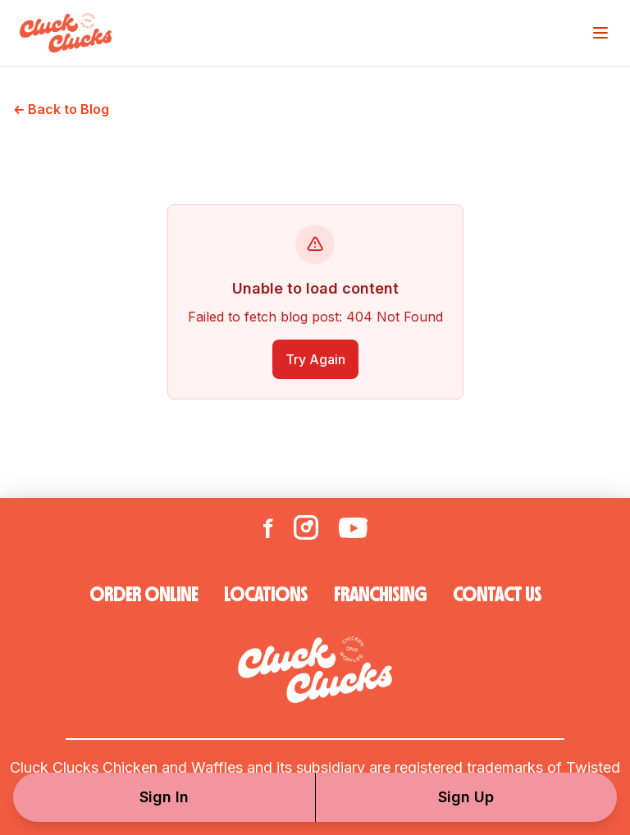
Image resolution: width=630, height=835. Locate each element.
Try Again (315, 359)
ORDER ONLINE (143, 594)
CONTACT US (497, 594)
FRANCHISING (380, 594)
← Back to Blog (61, 109)
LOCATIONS (266, 594)
